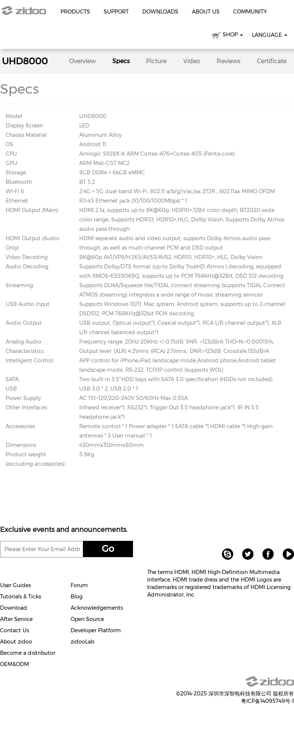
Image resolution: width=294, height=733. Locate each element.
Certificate (271, 61)
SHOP (227, 36)
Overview (82, 61)
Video (191, 61)
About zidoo (16, 641)
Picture (156, 61)
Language (269, 35)
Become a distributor (27, 653)
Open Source (87, 619)
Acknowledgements (97, 607)
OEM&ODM (14, 664)
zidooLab (82, 641)
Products (75, 11)
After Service (16, 619)
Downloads (160, 11)
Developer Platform (96, 630)
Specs (121, 61)
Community (250, 11)
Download (13, 607)
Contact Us (14, 630)
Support (116, 11)
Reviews (228, 61)
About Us (206, 11)
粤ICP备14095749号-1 (267, 701)
